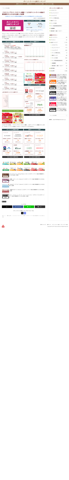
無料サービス (53, 20)
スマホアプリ (54, 10)
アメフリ (6, 78)
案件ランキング (43, 224)
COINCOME (7, 73)
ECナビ (5, 87)
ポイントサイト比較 (55, 224)
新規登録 (7, 46)
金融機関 (53, 28)
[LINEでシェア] (29, 207)
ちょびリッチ (7, 64)
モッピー (6, 51)
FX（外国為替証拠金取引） (56, 25)
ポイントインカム (8, 60)
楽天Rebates (7, 69)
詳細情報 (20, 56)
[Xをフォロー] (22, 213)
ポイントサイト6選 (64, 224)
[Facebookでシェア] (18, 206)
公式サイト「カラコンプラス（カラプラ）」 (34, 29)
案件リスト (49, 224)
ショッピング (54, 15)
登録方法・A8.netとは (15, 46)
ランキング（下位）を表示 (13, 111)
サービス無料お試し (55, 18)
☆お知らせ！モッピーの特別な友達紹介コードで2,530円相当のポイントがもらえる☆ (23, 16)
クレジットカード (54, 13)
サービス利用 (53, 23)
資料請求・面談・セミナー (56, 31)
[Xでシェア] (7, 206)
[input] (23, 8)
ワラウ (5, 82)
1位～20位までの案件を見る (34, 115)
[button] (44, 8)
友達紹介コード (14, 52)
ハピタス (6, 55)
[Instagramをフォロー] (25, 213)
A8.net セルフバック (9, 45)
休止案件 (4, 201)
